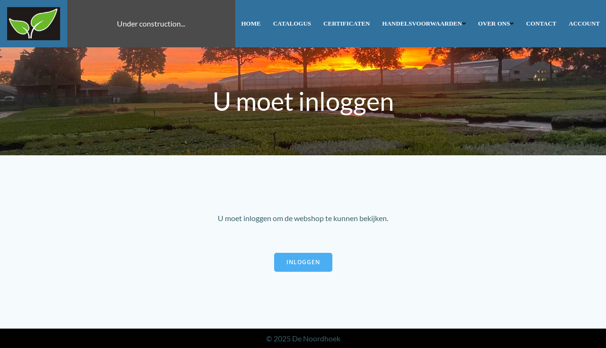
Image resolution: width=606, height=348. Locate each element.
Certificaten (346, 23)
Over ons (496, 23)
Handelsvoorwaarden (423, 23)
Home (251, 23)
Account (584, 23)
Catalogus (292, 23)
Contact (541, 23)
